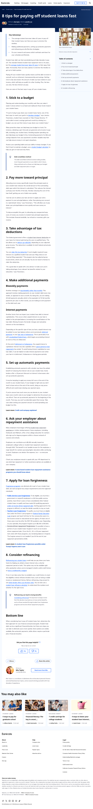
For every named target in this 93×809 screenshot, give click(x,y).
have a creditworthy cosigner (17, 570)
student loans (9, 9)
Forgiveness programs (13, 486)
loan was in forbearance (25, 334)
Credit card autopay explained (26, 410)
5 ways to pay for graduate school (9, 718)
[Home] (5, 3)
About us (4, 742)
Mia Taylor (17, 22)
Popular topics (36, 749)
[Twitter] (6, 801)
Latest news (35, 746)
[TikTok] (19, 801)
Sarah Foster (77, 723)
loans (3, 9)
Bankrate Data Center (7, 753)
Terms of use (66, 760)
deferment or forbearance (23, 344)
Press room (5, 749)
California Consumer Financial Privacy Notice (74, 768)
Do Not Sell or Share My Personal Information (74, 749)
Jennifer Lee (28, 22)
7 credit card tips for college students (57, 718)
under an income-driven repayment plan (20, 506)
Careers (4, 757)
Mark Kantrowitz (32, 723)
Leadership (5, 746)
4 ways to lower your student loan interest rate (80, 719)
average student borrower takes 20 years (24, 65)
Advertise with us (36, 753)
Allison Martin (8, 723)
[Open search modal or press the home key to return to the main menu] (90, 3)
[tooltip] (39, 642)
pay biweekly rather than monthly (31, 290)
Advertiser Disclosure (85, 9)
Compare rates (36, 742)
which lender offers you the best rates (21, 582)
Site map (4, 760)
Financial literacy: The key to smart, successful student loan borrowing (34, 720)
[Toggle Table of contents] (90, 58)
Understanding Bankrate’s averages (71, 757)
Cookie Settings (67, 746)
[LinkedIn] (13, 801)
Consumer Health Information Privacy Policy (74, 753)
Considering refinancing (21, 597)
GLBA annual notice (68, 764)
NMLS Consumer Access (27, 792)
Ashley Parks (54, 723)
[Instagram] (10, 801)
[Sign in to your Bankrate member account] (81, 3)
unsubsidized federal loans (18, 337)
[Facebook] (3, 801)
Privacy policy (66, 742)
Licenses (65, 772)
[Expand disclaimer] (90, 51)
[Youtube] (16, 801)
